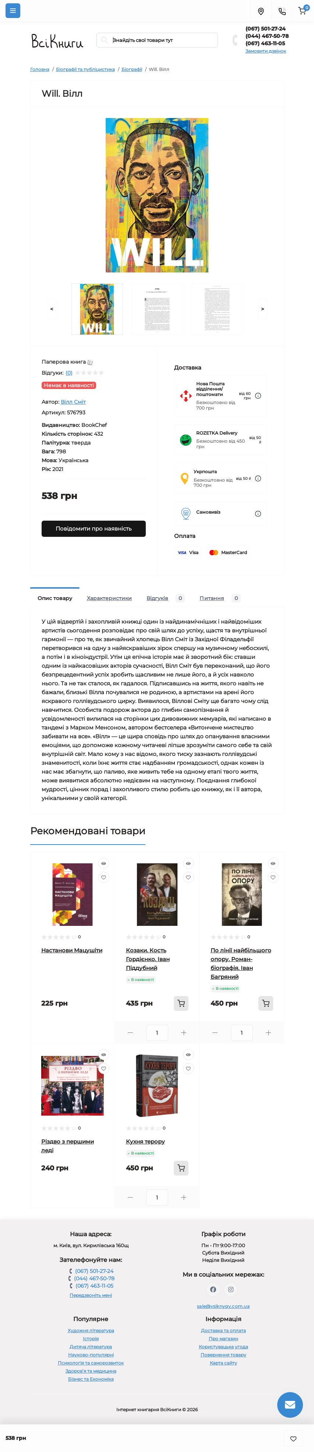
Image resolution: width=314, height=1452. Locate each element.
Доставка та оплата (223, 1330)
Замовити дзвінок (266, 51)
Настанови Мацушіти (71, 950)
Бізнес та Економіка (91, 1379)
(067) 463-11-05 (265, 43)
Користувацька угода (223, 1346)
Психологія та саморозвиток (91, 1363)
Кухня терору (145, 1141)
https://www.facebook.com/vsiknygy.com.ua (213, 1289)
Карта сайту (223, 1363)
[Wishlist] (103, 877)
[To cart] (181, 1003)
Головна (39, 69)
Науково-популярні (91, 1355)
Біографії (131, 69)
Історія (91, 1338)
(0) (69, 372)
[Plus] (184, 1032)
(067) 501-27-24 (266, 28)
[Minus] (130, 1032)
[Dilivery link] (258, 396)
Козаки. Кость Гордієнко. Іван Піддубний (148, 959)
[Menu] (13, 10)
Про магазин (223, 1338)
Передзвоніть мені (91, 1295)
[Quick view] (103, 863)
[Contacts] (282, 10)
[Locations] (260, 10)
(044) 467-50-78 (267, 36)
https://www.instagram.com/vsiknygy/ (230, 1289)
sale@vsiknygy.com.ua (223, 1306)
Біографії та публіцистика (85, 69)
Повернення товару (223, 1355)
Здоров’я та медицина (91, 1371)
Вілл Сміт (73, 402)
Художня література (91, 1330)
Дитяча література (91, 1346)
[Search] (104, 40)
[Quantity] (157, 1033)
